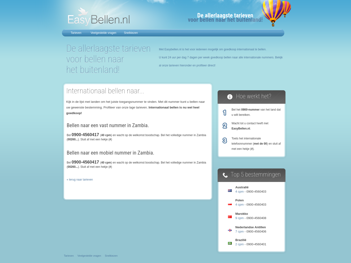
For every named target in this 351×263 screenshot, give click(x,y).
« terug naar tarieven (80, 179)
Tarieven (76, 32)
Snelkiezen (131, 32)
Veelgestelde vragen (103, 32)
